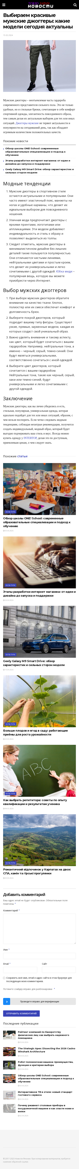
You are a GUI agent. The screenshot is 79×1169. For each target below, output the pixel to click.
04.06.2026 (23, 1056)
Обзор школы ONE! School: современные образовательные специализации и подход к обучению (35, 151)
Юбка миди (64, 271)
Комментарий (11, 910)
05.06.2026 (23, 1042)
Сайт (44, 963)
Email (7, 964)
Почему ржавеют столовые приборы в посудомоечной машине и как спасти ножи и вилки (46, 1108)
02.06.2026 (23, 1099)
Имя (6, 949)
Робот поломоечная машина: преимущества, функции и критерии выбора (45, 1064)
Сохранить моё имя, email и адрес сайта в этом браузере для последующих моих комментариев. (39, 979)
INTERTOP (30, 438)
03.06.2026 (8, 530)
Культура (10, 512)
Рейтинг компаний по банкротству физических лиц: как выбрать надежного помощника (43, 1035)
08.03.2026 (8, 808)
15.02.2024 (8, 35)
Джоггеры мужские (27, 123)
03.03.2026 (8, 878)
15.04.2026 (8, 669)
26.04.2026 (8, 600)
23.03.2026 (8, 739)
